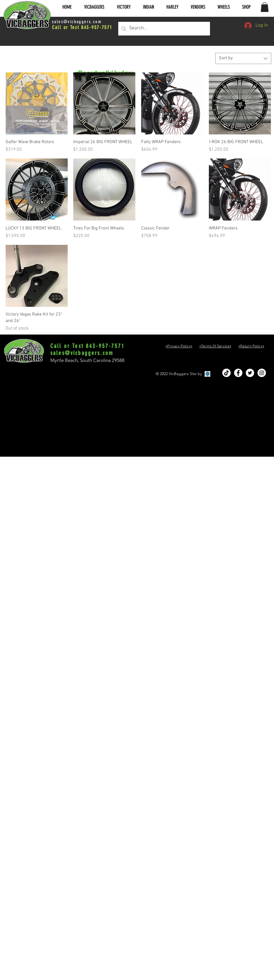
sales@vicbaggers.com (76, 21)
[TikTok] (226, 373)
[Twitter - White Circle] (250, 373)
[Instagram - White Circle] (262, 373)
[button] (94, 7)
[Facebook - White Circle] (238, 373)
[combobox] (243, 58)
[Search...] (163, 28)
